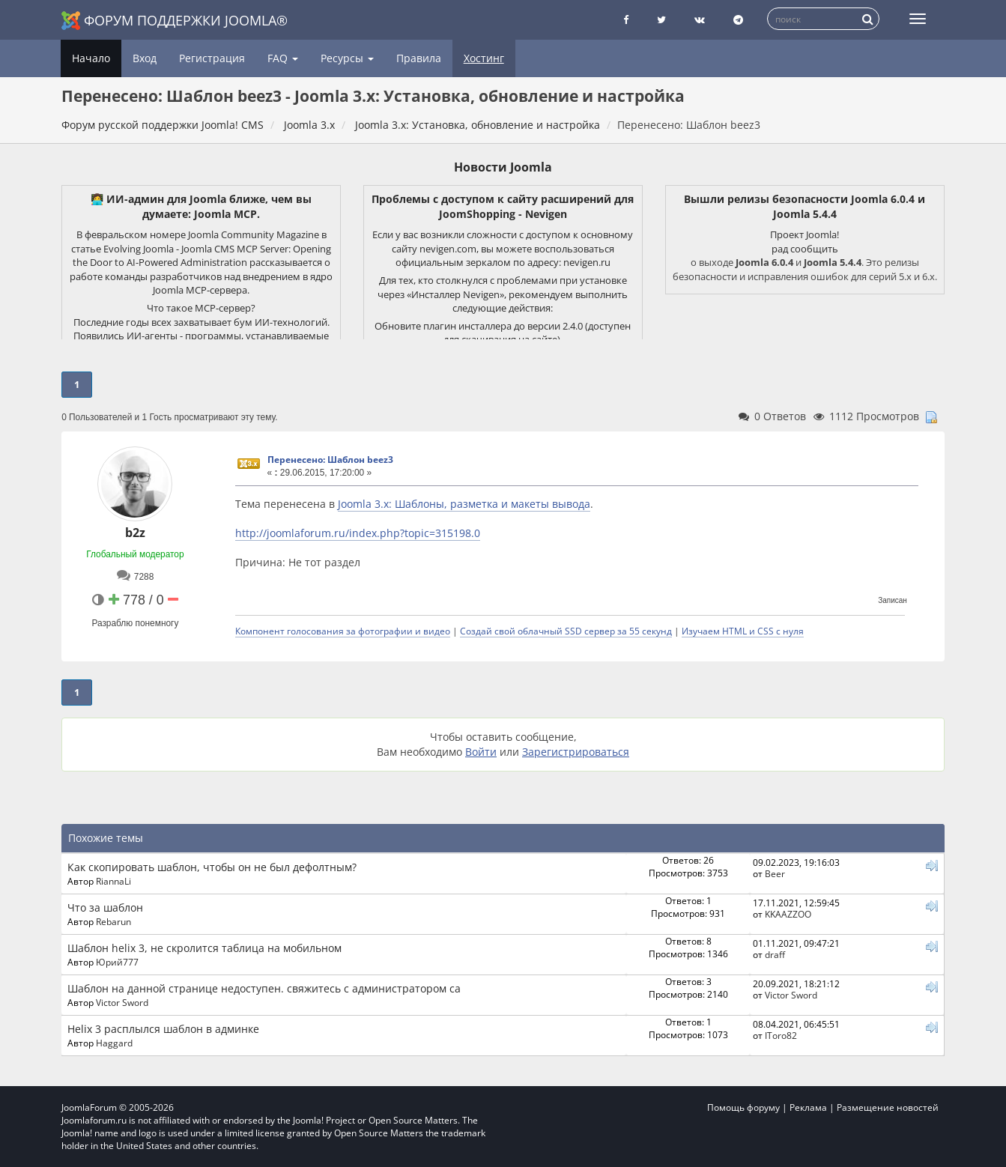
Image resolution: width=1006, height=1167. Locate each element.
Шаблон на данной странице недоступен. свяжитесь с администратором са (264, 988)
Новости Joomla (503, 167)
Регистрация (212, 58)
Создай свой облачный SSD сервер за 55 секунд (566, 631)
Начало (91, 58)
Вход (145, 58)
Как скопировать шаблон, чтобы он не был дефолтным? (212, 867)
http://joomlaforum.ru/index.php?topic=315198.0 (357, 533)
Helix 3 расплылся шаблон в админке (163, 1029)
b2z (135, 532)
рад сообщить (805, 248)
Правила (418, 58)
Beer (775, 873)
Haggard (114, 1043)
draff (775, 954)
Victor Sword (122, 1002)
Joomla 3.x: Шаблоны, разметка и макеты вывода (464, 504)
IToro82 (781, 1035)
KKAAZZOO (788, 914)
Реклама (808, 1107)
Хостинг (484, 58)
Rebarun (113, 921)
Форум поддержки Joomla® (174, 20)
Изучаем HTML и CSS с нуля (743, 631)
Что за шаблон (105, 907)
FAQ (282, 58)
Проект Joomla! (804, 234)
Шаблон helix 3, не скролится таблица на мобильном (204, 948)
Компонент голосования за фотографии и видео (342, 631)
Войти (481, 752)
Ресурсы (347, 58)
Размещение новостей (888, 1107)
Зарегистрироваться (575, 752)
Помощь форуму (743, 1107)
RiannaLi (113, 881)
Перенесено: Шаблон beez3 (330, 459)
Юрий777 (117, 962)
